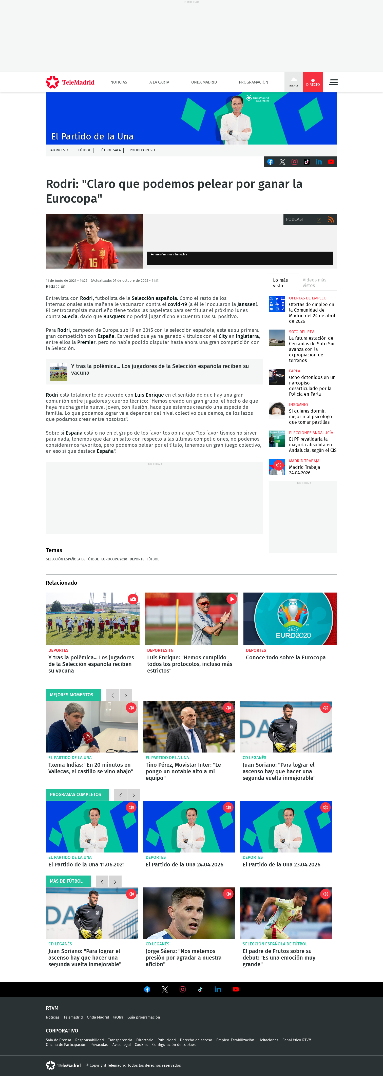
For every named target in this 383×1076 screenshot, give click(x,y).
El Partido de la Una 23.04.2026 (286, 826)
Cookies (141, 1045)
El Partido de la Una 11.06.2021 (92, 826)
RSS (331, 219)
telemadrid (63, 1065)
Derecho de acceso (196, 1040)
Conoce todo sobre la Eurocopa (290, 619)
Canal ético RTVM (297, 1040)
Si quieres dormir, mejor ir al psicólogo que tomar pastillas (277, 410)
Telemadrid (73, 1017)
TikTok (307, 162)
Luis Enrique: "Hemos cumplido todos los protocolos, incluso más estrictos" (191, 619)
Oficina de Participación (66, 1045)
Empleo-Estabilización (235, 1040)
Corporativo (62, 1030)
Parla (294, 371)
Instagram (295, 161)
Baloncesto (58, 150)
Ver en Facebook (147, 990)
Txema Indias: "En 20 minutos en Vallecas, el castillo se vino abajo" (92, 727)
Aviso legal (121, 1045)
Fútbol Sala (110, 150)
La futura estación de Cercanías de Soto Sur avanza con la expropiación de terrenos (277, 338)
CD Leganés (254, 758)
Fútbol (84, 150)
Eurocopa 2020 (114, 559)
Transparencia (120, 1040)
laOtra (118, 1017)
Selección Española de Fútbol (72, 559)
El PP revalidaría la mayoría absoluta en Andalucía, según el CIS (277, 438)
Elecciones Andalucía (311, 433)
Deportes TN (160, 650)
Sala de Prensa (58, 1040)
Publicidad (167, 1040)
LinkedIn (319, 161)
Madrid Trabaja (304, 461)
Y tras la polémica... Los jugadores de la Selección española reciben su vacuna (58, 372)
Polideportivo (142, 150)
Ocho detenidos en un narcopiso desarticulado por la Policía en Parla (277, 377)
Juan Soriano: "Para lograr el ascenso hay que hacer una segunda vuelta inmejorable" (286, 727)
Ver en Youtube (236, 989)
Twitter (282, 162)
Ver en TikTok (200, 990)
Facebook (270, 162)
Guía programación (143, 1017)
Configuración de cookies (174, 1045)
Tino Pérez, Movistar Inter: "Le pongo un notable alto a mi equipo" (189, 727)
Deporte (137, 559)
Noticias (118, 82)
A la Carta (159, 82)
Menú (333, 82)
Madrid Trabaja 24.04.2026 (277, 467)
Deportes (58, 650)
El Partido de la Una (70, 758)
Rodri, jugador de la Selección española (94, 241)
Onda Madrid (204, 82)
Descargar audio (319, 219)
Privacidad (99, 1045)
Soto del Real (302, 332)
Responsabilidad (89, 1040)
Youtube (331, 161)
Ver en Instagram (183, 989)
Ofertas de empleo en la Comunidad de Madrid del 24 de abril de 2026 (277, 304)
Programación (253, 82)
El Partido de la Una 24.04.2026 (189, 826)
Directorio (145, 1040)
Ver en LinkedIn (218, 989)
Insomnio (298, 405)
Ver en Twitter (165, 990)
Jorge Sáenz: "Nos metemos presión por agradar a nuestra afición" (189, 913)
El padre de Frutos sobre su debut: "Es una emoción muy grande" (286, 913)
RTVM (52, 1008)
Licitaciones (268, 1040)
